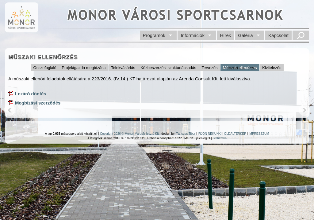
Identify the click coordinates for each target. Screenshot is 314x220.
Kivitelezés (271, 67)
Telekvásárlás (123, 67)
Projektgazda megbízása (83, 67)
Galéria (245, 35)
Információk (193, 35)
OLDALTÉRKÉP (235, 133)
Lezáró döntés (30, 93)
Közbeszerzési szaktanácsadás (168, 67)
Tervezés (209, 67)
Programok (154, 35)
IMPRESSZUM (259, 133)
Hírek (225, 35)
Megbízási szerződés (37, 102)
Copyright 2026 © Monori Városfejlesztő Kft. (130, 133)
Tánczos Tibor (185, 133)
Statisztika (220, 138)
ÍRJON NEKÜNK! (209, 133)
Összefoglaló (44, 67)
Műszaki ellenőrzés (240, 67)
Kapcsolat (278, 35)
